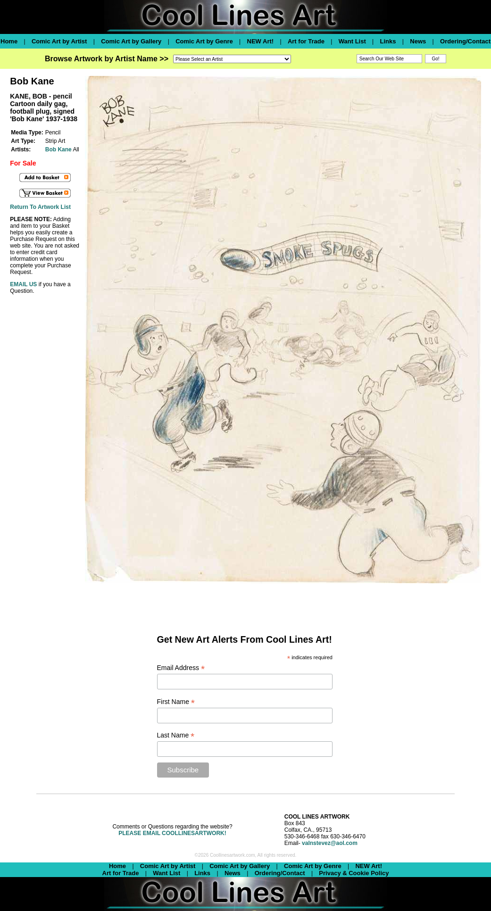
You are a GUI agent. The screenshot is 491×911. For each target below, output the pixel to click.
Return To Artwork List (40, 207)
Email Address (181, 667)
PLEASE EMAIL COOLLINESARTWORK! (172, 833)
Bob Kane (58, 149)
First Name (176, 701)
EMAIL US (23, 284)
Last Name (176, 735)
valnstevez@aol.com (330, 843)
